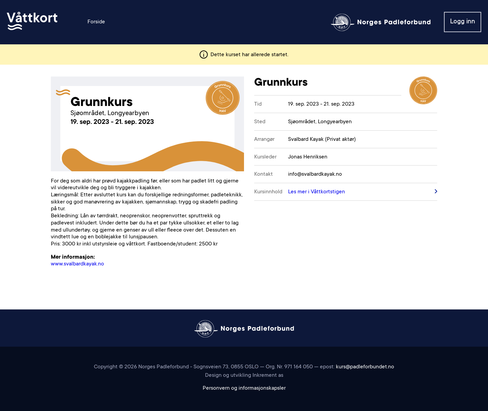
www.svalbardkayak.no (77, 264)
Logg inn (462, 21)
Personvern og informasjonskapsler (244, 388)
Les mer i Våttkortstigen (316, 192)
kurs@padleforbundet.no (365, 367)
